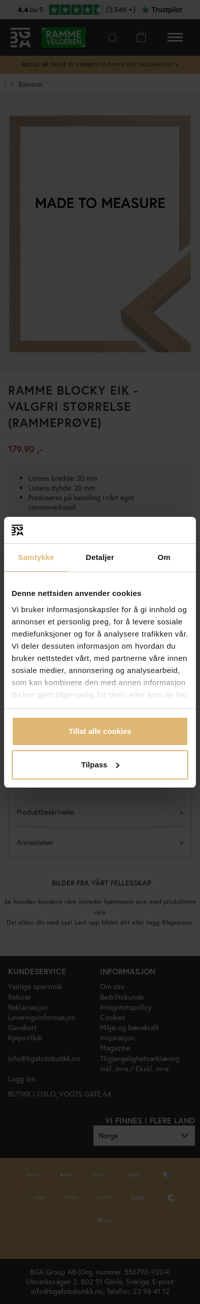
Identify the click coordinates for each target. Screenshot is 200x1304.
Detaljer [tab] (100, 557)
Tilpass (100, 764)
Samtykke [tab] (36, 557)
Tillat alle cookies (100, 731)
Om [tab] (163, 557)
